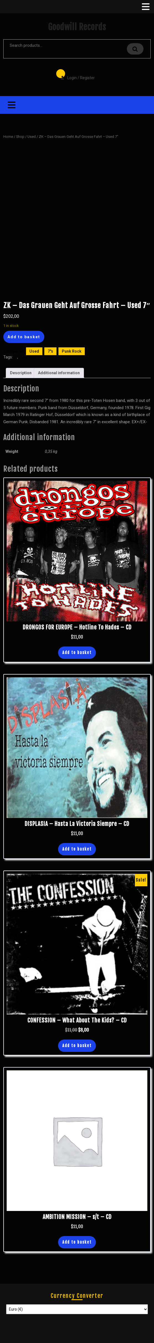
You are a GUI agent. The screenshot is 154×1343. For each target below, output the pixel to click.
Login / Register (75, 74)
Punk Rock (71, 351)
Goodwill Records (77, 27)
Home (8, 137)
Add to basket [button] (77, 652)
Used (31, 137)
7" (15, 357)
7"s (50, 351)
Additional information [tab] (59, 373)
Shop (20, 137)
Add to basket (23, 337)
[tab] (145, 6)
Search (135, 49)
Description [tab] (21, 373)
